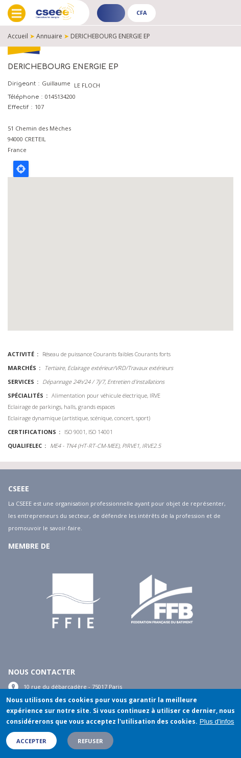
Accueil (18, 36)
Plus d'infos (217, 721)
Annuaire (49, 36)
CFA (141, 12)
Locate (21, 169)
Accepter (31, 741)
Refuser (90, 741)
